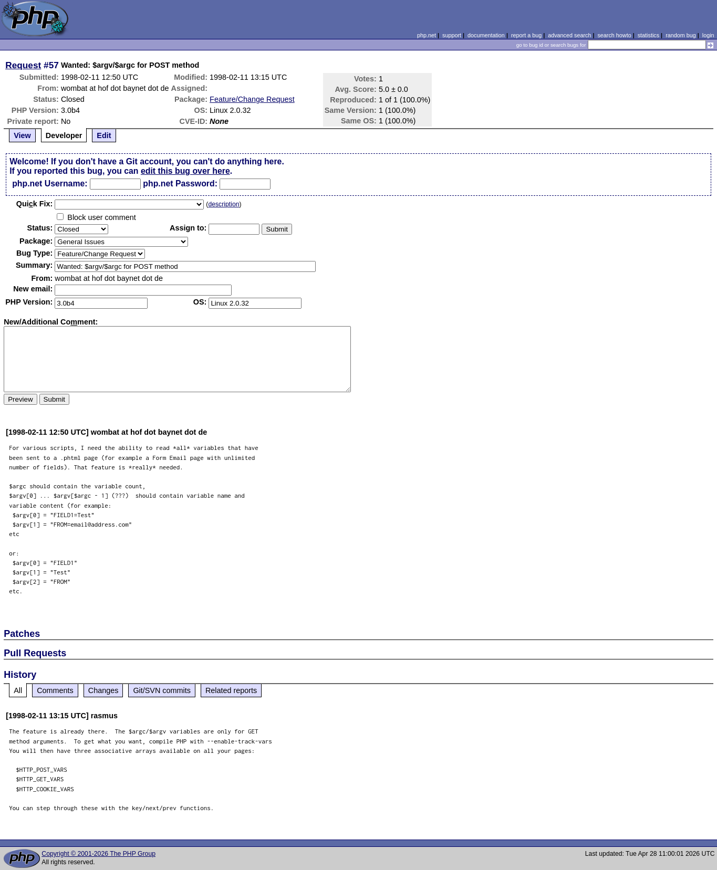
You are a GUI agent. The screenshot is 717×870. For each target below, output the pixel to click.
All (18, 690)
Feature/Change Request (252, 99)
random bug (681, 35)
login (708, 35)
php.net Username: (49, 183)
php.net (426, 35)
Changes (103, 690)
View (22, 135)
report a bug (526, 35)
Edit (104, 135)
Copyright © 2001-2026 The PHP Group (98, 853)
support (451, 35)
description (223, 204)
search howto (614, 35)
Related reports (231, 690)
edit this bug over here (185, 170)
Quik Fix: (34, 204)
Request (23, 65)
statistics (648, 35)
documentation (486, 35)
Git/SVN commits (162, 690)
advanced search (569, 35)
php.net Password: (180, 183)
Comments (55, 690)
